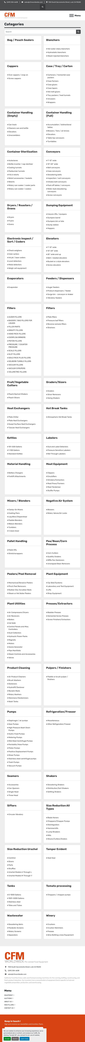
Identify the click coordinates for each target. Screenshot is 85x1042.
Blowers (50, 510)
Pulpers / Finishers (58, 667)
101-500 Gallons (15, 447)
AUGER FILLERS (15, 317)
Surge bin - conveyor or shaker (60, 294)
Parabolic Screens (16, 928)
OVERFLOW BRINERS (17, 337)
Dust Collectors (15, 633)
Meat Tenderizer (54, 487)
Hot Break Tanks (56, 408)
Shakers (51, 776)
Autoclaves (13, 160)
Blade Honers (53, 818)
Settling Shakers (54, 792)
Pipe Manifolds (15, 650)
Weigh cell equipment (17, 268)
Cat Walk (12, 623)
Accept (7, 1039)
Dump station (53, 225)
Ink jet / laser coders (17, 257)
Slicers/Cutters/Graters (57, 839)
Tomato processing (58, 885)
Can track (12, 125)
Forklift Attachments (17, 476)
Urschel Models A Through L (20, 872)
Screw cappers (15, 78)
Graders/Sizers (56, 382)
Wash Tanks (13, 701)
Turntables (51, 141)
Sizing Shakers (53, 398)
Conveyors (53, 151)
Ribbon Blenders (15, 524)
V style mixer (14, 531)
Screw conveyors (54, 195)
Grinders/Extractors (55, 480)
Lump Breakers (53, 832)
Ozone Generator (15, 647)
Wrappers (51, 102)
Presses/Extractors (59, 603)
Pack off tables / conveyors (58, 185)
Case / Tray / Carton (59, 66)
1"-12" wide (51, 160)
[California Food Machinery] (26, 957)
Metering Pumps (15, 737)
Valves (11, 658)
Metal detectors (15, 265)
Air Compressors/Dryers (19, 612)
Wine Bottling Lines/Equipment (60, 935)
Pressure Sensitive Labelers (58, 450)
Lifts (49, 590)
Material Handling (18, 464)
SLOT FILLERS (14, 354)
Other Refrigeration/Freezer (59, 724)
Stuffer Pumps (53, 490)
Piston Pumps (14, 748)
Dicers (11, 861)
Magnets (12, 640)
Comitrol (12, 858)
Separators (13, 935)
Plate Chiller (13, 417)
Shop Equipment (54, 593)
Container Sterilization (22, 151)
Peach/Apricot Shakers (18, 394)
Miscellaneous (53, 720)
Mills (49, 835)
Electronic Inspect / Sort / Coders (20, 240)
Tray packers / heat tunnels (58, 95)
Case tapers (52, 88)
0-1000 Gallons (15, 895)
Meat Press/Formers (55, 483)
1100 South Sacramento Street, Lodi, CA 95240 (64, 2)
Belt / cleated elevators (57, 258)
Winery (50, 915)
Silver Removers (54, 394)
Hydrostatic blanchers (56, 52)
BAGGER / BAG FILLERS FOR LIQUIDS (20, 321)
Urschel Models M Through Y (20, 876)
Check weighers (15, 250)
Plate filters (52, 317)
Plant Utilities (16, 603)
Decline (15, 1039)
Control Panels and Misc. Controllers (19, 628)
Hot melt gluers (53, 92)
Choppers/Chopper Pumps (58, 821)
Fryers (11, 221)
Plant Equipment (57, 573)
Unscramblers (14, 135)
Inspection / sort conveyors (58, 178)
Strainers (51, 328)
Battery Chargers (16, 473)
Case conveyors (54, 171)
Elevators (12, 132)
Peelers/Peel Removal (21, 573)
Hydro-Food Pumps (17, 734)
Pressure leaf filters (55, 320)
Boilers (11, 619)
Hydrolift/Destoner (16, 687)
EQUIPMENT (8, 995)
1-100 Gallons (14, 450)
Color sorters (14, 254)
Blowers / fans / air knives (58, 131)
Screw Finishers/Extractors (58, 619)
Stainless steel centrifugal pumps (22, 759)
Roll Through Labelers (56, 454)
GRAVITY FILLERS (16, 330)
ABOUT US (8, 1002)
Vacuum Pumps (15, 766)
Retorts (11, 182)
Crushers (51, 924)
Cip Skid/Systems (54, 583)
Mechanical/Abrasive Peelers (21, 583)
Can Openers (14, 788)
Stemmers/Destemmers (18, 698)
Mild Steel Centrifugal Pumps (21, 741)
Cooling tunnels (15, 168)
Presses (50, 931)
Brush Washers (15, 680)
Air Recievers (14, 616)
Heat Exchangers (18, 408)
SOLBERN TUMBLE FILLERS (20, 361)
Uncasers (51, 99)
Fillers (11, 308)
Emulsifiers (52, 476)
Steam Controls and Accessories (22, 654)
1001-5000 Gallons (16, 898)
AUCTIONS (8, 998)
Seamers (13, 776)
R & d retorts (14, 175)
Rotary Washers (15, 694)
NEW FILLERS (9, 1005)
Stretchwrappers (16, 553)
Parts (11, 865)
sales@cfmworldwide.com (33, 2)
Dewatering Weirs (16, 924)
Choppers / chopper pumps (59, 895)
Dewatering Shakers (55, 785)
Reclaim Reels (14, 691)
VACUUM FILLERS (16, 365)
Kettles (12, 437)
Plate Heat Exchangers (18, 420)
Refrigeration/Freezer (61, 711)
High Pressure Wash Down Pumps (19, 729)
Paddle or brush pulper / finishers (57, 678)
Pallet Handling (17, 541)
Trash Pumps (14, 762)
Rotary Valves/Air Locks (57, 513)
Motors (11, 643)
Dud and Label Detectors (57, 447)
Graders (50, 391)
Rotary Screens (15, 931)
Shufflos (12, 869)
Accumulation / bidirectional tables (59, 126)
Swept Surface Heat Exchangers (22, 424)
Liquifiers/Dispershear (18, 517)
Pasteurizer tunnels (17, 171)
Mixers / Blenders (18, 500)
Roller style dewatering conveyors (57, 190)
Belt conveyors (53, 168)
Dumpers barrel (53, 218)
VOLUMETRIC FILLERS (18, 372)
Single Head (13, 792)
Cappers (12, 66)
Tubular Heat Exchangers (19, 428)
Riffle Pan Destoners (55, 560)
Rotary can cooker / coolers (20, 189)
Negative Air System (59, 500)
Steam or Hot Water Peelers (20, 593)
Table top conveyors (55, 138)
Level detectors (15, 261)
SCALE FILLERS (15, 351)
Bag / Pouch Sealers (20, 40)
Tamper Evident (56, 849)
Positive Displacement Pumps (21, 752)
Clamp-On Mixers (16, 510)
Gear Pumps (14, 724)
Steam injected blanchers (58, 56)
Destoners (13, 684)
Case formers (52, 81)
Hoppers (50, 228)
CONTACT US (9, 1008)
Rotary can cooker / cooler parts (22, 185)
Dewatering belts (54, 175)
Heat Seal (51, 858)
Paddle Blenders (15, 520)
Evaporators (15, 278)
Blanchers (53, 40)
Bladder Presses (54, 612)
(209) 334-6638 (12, 2)
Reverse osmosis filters (56, 324)
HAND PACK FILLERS (17, 334)
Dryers (11, 217)
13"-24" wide (52, 164)
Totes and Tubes (15, 905)
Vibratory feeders (54, 298)
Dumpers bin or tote (55, 221)
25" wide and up (54, 254)
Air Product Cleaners (17, 677)
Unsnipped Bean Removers (58, 564)
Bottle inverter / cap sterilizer (21, 164)
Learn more (24, 1039)
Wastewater (15, 915)
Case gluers (52, 85)
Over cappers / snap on (18, 75)
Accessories (13, 785)
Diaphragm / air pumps (18, 720)
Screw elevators (54, 265)
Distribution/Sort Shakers (58, 788)
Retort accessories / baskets (20, 178)
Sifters (11, 805)
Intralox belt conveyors (57, 182)
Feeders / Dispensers (60, 278)
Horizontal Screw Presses (57, 616)
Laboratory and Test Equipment (60, 586)
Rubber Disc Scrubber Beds (20, 590)
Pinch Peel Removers (17, 586)
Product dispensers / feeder (59, 291)
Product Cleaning (18, 667)
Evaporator (13, 287)
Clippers (50, 473)
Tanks (11, 885)
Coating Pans (14, 513)
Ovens (11, 224)
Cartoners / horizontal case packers (58, 76)
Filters (50, 308)
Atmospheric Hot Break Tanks (59, 417)
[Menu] (71, 15)
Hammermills (52, 828)
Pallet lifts (13, 550)
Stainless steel (14, 902)
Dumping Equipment (59, 205)
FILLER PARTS (14, 327)
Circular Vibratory (16, 814)
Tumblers (12, 527)
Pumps (11, 711)
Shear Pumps (14, 755)
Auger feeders (53, 287)
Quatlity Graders (54, 557)
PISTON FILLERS (15, 341)
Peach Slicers (14, 398)
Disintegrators (53, 825)
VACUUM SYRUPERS (17, 368)
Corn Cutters (52, 553)
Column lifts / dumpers (57, 214)
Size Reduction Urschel (22, 849)
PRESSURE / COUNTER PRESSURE (18, 345)
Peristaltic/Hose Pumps (18, 744)
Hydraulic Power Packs (18, 636)
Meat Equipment (57, 464)
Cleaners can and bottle (18, 128)
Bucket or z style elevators (58, 261)
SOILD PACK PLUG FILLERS (20, 358)
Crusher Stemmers (55, 928)
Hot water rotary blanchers (58, 49)
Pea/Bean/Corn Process (56, 543)
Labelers (51, 437)
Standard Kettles (15, 454)
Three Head (13, 795)
